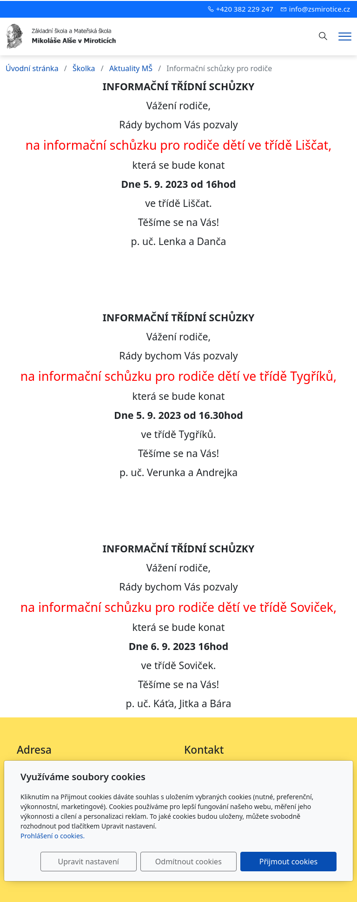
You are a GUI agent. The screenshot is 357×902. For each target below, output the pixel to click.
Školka (84, 68)
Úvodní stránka (32, 68)
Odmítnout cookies (198, 861)
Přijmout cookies (292, 861)
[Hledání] (323, 36)
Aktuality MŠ (130, 68)
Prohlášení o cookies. (52, 835)
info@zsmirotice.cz (319, 8)
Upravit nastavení (105, 861)
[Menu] (344, 36)
